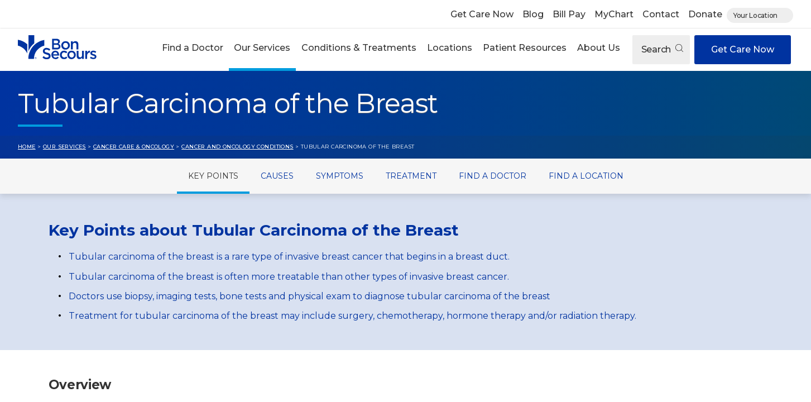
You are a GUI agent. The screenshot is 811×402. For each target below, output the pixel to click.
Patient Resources (525, 47)
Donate (705, 14)
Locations (449, 47)
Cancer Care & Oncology (133, 146)
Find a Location (586, 176)
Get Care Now (482, 14)
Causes (277, 176)
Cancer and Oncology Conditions (237, 146)
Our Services (262, 47)
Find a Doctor (192, 47)
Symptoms (339, 176)
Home (27, 146)
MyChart (614, 14)
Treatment (411, 176)
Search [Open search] (662, 49)
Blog (533, 14)
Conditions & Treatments (358, 47)
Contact (660, 14)
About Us (598, 47)
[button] (193, 49)
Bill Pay (569, 14)
